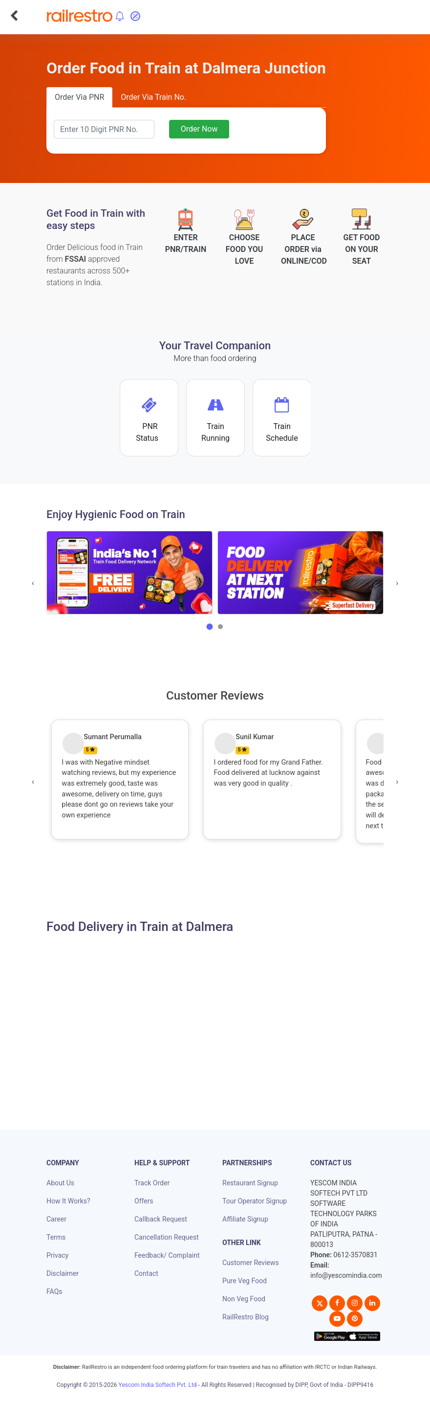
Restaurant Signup (250, 1183)
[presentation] (33, 583)
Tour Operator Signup (254, 1201)
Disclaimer (62, 1273)
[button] (209, 627)
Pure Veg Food (244, 1281)
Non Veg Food (243, 1299)
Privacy (57, 1255)
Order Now (199, 129)
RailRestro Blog (245, 1317)
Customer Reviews (250, 1263)
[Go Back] (14, 15)
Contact (146, 1273)
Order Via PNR (79, 97)
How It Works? (68, 1201)
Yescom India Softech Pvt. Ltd (158, 1385)
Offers (143, 1201)
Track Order (152, 1183)
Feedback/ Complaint (166, 1255)
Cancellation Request (166, 1237)
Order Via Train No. (153, 97)
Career (56, 1219)
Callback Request (160, 1219)
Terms (55, 1237)
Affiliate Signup (245, 1219)
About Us (60, 1183)
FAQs (54, 1291)
